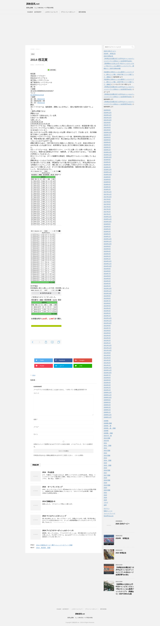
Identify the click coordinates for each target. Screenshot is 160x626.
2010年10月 (107, 372)
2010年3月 (107, 385)
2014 (33, 375)
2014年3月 (107, 283)
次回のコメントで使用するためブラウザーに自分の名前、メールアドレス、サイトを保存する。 (63, 445)
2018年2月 (107, 189)
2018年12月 (107, 169)
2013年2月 (107, 313)
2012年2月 (107, 340)
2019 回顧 (107, 485)
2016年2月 (107, 234)
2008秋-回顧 (108, 423)
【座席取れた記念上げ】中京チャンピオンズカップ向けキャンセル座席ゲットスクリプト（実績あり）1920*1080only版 (119, 66)
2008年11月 (107, 417)
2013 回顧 (107, 455)
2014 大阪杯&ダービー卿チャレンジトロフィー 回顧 (54, 545)
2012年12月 (107, 318)
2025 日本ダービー (110, 51)
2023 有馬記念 (108, 56)
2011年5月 (107, 355)
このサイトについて (51, 12)
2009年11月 (107, 395)
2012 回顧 (107, 450)
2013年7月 (107, 301)
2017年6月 (107, 202)
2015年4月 (107, 251)
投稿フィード (108, 511)
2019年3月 (107, 164)
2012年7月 (107, 328)
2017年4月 (107, 207)
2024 (105, 497)
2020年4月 (107, 142)
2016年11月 (107, 219)
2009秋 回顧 (108, 433)
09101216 (41, 103)
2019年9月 (107, 159)
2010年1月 (107, 390)
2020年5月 (107, 140)
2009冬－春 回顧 (110, 428)
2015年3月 (107, 254)
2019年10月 (107, 157)
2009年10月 (107, 397)
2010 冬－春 (108, 435)
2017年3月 (107, 209)
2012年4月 (107, 335)
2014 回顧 (107, 460)
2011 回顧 (107, 445)
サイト (36, 434)
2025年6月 (107, 110)
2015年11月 (107, 241)
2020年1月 (107, 150)
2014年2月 (107, 286)
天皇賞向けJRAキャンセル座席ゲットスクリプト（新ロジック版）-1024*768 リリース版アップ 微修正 (119, 74)
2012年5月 (107, 333)
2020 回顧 (107, 490)
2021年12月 (107, 117)
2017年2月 (107, 211)
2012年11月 (107, 320)
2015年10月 (107, 244)
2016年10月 (107, 221)
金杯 (105, 505)
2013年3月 (107, 311)
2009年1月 (107, 412)
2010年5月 (107, 380)
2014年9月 (107, 268)
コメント (36, 393)
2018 (105, 478)
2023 (105, 495)
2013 (105, 453)
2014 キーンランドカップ (52, 487)
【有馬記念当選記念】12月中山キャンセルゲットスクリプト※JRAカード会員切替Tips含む (125, 571)
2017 (105, 473)
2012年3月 (107, 338)
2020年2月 (107, 147)
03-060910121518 (37, 95)
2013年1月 (107, 316)
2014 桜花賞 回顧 (43, 547)
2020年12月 (107, 132)
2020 (105, 487)
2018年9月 (107, 177)
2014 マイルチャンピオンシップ (54, 516)
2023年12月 (107, 115)
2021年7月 (107, 125)
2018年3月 (107, 187)
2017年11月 (107, 194)
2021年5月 (107, 130)
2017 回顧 (107, 475)
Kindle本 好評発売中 (34, 12)
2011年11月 (107, 348)
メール (36, 427)
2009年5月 (107, 402)
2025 (105, 500)
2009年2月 (107, 410)
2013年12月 (107, 288)
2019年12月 (107, 152)
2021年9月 (107, 122)
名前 (35, 419)
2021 (105, 492)
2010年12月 (107, 368)
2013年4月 (107, 308)
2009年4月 (107, 405)
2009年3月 (107, 407)
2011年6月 (107, 353)
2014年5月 (107, 278)
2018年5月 (107, 182)
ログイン (107, 508)
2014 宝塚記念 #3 (48, 501)
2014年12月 (107, 261)
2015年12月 (107, 239)
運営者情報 (82, 12)
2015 (105, 463)
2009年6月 (107, 400)
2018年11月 (107, 172)
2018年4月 (107, 184)
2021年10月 (107, 120)
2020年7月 (107, 135)
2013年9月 (107, 296)
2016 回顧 (107, 470)
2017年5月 (107, 204)
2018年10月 (107, 174)
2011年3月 (107, 360)
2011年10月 (107, 350)
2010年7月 (107, 375)
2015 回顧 (107, 465)
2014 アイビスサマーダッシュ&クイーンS (57, 530)
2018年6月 (107, 179)
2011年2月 (107, 363)
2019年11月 (107, 155)
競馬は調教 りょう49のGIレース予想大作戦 (80, 617)
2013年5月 (107, 306)
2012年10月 (107, 323)
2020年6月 (107, 137)
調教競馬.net (32, 4)
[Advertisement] (80, 29)
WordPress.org (108, 516)
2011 (105, 443)
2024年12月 (107, 112)
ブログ (106, 502)
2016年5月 (107, 226)
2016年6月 (107, 224)
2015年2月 (107, 256)
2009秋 (106, 430)
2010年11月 (107, 370)
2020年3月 (107, 145)
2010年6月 (107, 377)
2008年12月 (107, 415)
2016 (105, 468)
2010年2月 (107, 387)
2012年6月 (107, 330)
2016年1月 (107, 236)
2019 (105, 482)
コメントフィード (109, 513)
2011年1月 (107, 365)
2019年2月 (107, 167)
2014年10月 (107, 266)
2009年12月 (107, 392)
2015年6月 (107, 246)
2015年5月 (107, 249)
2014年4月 (107, 281)
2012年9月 (107, 325)
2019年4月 (107, 162)
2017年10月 (107, 197)
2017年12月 (107, 192)
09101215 (41, 99)
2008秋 (106, 421)
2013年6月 (107, 303)
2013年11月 (107, 291)
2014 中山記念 (48, 472)
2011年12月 (107, 345)
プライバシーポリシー (68, 12)
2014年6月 (107, 276)
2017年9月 (107, 199)
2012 (105, 448)
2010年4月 (107, 382)
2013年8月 (107, 298)
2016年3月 (107, 231)
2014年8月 (107, 271)
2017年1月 (107, 214)
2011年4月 (107, 358)
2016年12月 (107, 216)
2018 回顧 (107, 480)
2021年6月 (107, 127)
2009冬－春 (107, 426)
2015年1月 (107, 259)
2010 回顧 (107, 438)
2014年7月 (107, 273)
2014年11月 (107, 263)
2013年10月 (107, 293)
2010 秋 (106, 440)
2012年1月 (107, 343)
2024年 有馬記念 (110, 53)
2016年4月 (107, 229)
